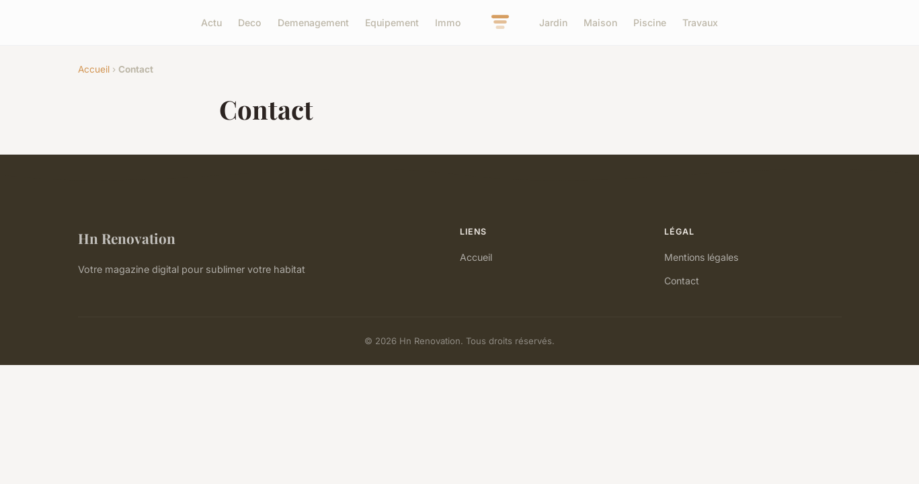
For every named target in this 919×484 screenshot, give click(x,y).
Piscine (649, 22)
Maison (600, 22)
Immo (448, 22)
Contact (681, 280)
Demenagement (313, 22)
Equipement (392, 22)
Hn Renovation (126, 238)
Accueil (94, 69)
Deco (250, 22)
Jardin (553, 22)
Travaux (700, 22)
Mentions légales (701, 257)
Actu (211, 22)
